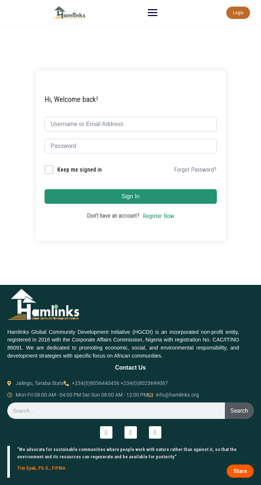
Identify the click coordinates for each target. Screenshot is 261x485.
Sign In (131, 196)
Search (239, 410)
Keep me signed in (79, 169)
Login (238, 12)
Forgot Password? (195, 169)
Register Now (158, 216)
